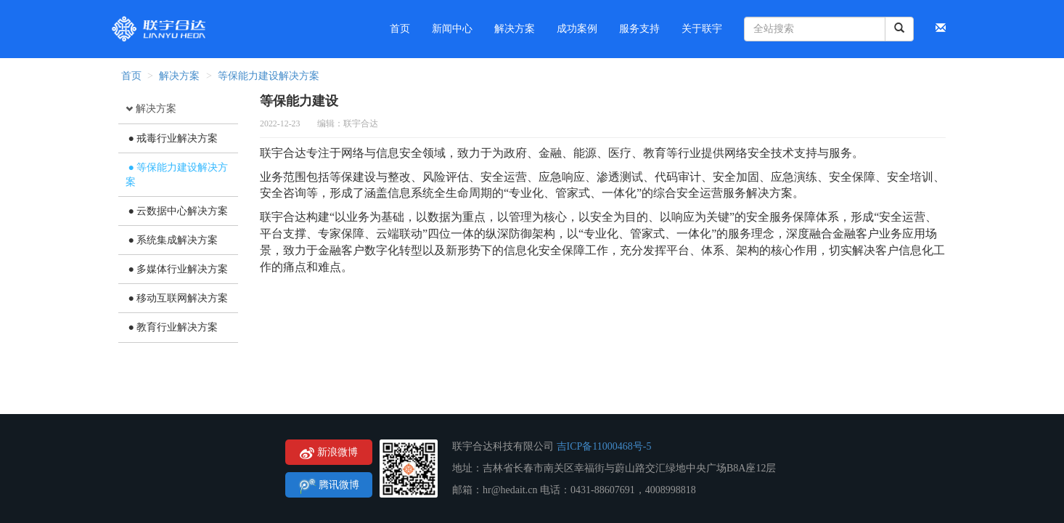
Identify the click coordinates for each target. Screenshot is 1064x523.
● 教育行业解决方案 (172, 327)
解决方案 (179, 75)
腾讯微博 (329, 485)
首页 (130, 75)
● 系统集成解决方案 (172, 240)
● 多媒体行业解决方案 (177, 269)
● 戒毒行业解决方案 (172, 138)
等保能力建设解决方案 (268, 75)
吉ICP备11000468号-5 (604, 446)
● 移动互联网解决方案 (177, 298)
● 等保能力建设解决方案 (177, 174)
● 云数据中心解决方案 (177, 211)
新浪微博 (329, 453)
